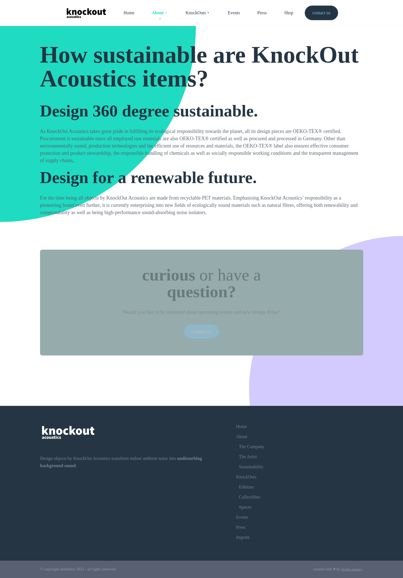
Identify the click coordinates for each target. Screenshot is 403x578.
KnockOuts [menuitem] (198, 12)
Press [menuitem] (262, 12)
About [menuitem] (160, 12)
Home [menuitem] (128, 12)
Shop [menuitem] (288, 12)
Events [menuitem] (234, 12)
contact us (321, 12)
